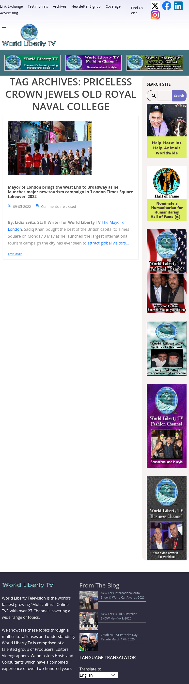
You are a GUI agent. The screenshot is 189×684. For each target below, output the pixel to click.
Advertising (9, 13)
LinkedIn (178, 5)
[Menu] (5, 27)
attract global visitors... (108, 243)
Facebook (166, 5)
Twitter (155, 5)
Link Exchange (11, 6)
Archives (59, 6)
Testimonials (38, 6)
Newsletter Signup (86, 6)
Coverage (113, 6)
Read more (15, 254)
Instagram (155, 14)
